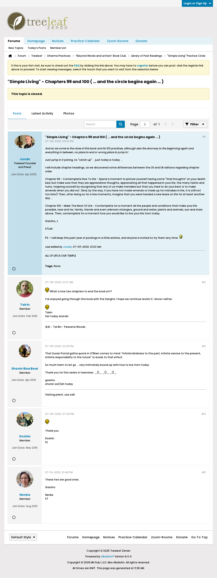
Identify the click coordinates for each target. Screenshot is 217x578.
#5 (204, 472)
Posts (17, 113)
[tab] (17, 113)
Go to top (199, 537)
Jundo (67, 247)
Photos (68, 113)
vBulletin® (107, 556)
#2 (204, 282)
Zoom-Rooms (117, 41)
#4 (203, 414)
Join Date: (17, 174)
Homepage (36, 41)
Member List (58, 48)
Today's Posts (37, 48)
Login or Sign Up (197, 3)
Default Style (23, 537)
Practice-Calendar (85, 41)
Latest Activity (42, 113)
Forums (14, 41)
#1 (204, 136)
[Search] (104, 124)
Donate (141, 41)
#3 (204, 346)
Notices (58, 41)
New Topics (15, 48)
